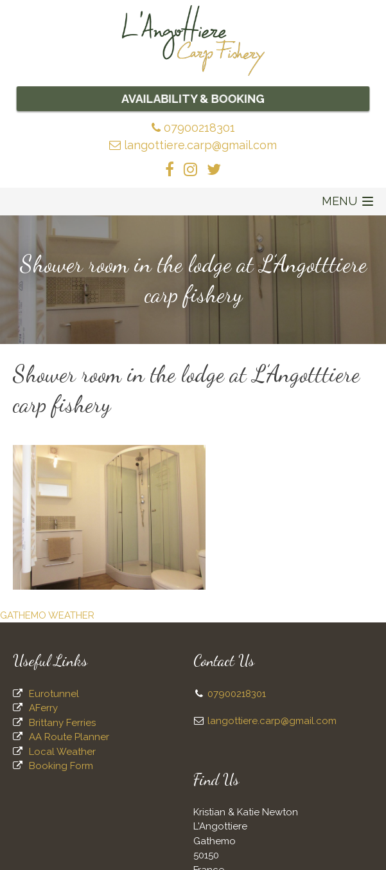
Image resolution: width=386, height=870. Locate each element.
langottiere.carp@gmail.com (193, 145)
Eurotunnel (54, 694)
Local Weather (62, 751)
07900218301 (193, 127)
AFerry (43, 708)
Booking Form (61, 766)
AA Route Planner (69, 737)
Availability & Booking (193, 98)
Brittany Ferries (62, 723)
